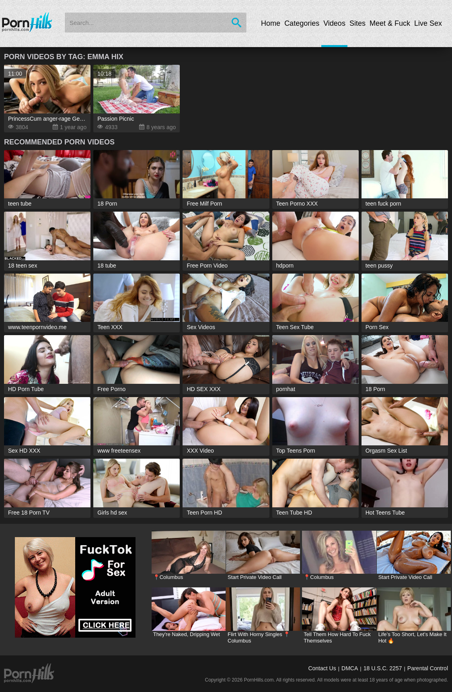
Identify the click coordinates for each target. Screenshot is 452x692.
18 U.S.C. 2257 (383, 668)
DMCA (349, 668)
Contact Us (322, 668)
